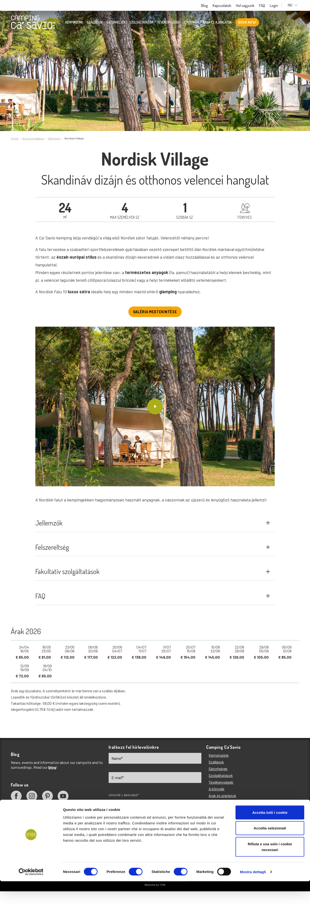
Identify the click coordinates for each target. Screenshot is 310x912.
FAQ (267, 5)
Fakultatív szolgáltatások (152, 584)
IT (135, 819)
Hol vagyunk (250, 5)
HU (295, 5)
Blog (209, 5)
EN (117, 819)
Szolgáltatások (141, 23)
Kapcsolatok (226, 5)
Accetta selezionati (270, 859)
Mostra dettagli (253, 902)
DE (154, 819)
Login (278, 5)
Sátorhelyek (115, 23)
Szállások (95, 23)
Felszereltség (152, 555)
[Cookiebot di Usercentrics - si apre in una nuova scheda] (31, 902)
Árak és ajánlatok (217, 23)
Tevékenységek (168, 23)
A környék (191, 23)
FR (173, 819)
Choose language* (124, 812)
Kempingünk (74, 23)
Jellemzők (152, 526)
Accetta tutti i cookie (270, 843)
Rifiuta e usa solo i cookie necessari (270, 877)
